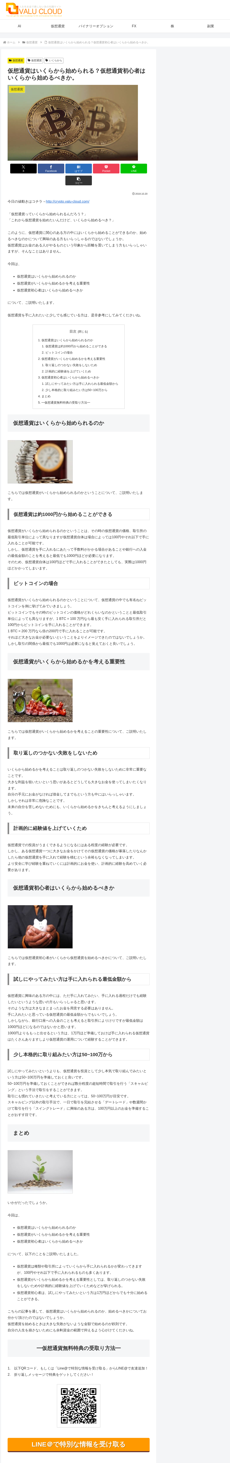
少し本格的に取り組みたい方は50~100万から (76, 378)
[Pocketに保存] (90, 168)
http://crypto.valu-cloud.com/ (67, 189)
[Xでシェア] (19, 168)
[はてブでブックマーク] (66, 168)
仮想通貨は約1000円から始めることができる (76, 334)
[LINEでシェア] (114, 168)
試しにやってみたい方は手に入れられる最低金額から (81, 371)
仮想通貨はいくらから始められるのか (67, 328)
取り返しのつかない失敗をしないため (71, 353)
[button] (138, 168)
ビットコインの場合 (59, 340)
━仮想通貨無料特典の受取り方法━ (65, 390)
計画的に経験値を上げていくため (68, 359)
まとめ (46, 384)
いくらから (53, 60)
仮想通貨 (16, 60)
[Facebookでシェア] (42, 168)
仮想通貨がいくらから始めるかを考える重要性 (73, 347)
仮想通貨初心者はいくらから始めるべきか (70, 365)
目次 (72, 319)
